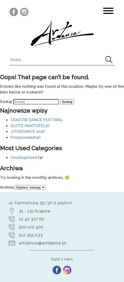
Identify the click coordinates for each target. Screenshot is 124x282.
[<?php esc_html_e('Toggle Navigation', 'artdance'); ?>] (108, 11)
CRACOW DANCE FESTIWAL (36, 120)
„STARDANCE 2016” (28, 131)
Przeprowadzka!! (25, 137)
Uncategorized (23, 157)
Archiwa (7, 187)
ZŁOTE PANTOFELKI (29, 126)
